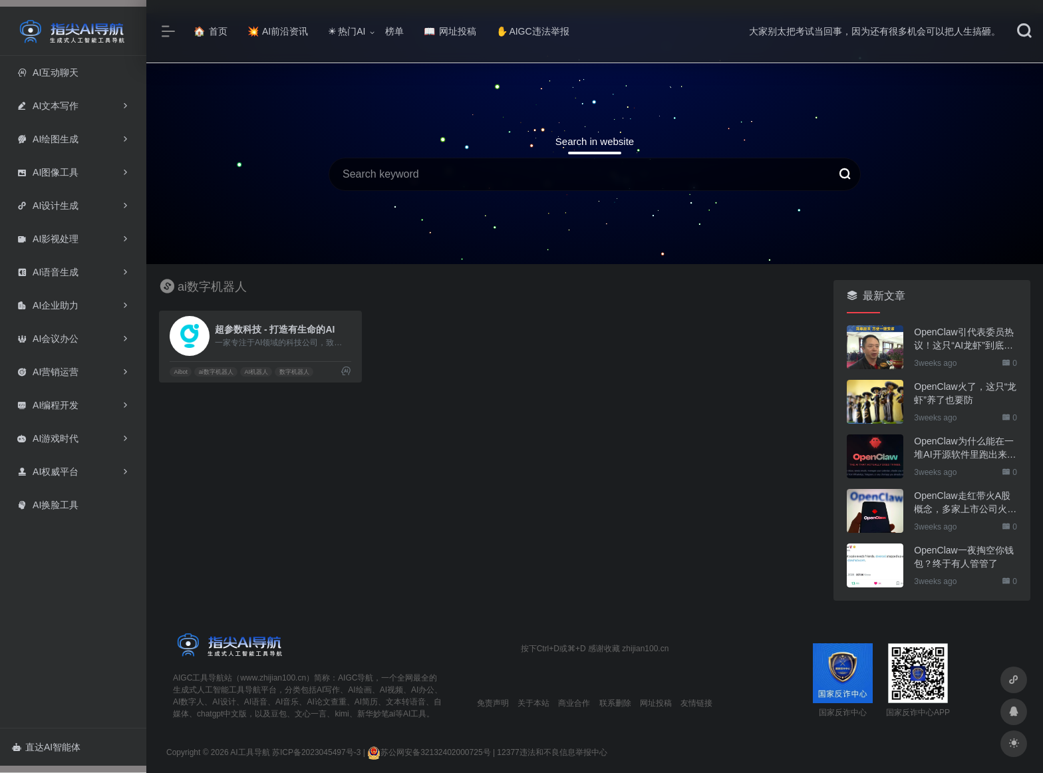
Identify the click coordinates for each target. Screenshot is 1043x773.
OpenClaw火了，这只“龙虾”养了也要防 (965, 393)
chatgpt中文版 (222, 713)
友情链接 (696, 703)
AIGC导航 (355, 678)
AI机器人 (256, 372)
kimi (342, 713)
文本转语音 (406, 701)
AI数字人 (188, 701)
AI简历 (366, 701)
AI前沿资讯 (277, 31)
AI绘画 (359, 690)
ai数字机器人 (216, 372)
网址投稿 (450, 31)
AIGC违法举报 (532, 31)
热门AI (346, 31)
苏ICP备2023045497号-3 (316, 752)
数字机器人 (294, 372)
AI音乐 (287, 701)
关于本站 (533, 703)
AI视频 (391, 690)
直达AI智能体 (46, 747)
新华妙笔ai (376, 713)
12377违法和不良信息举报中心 (552, 752)
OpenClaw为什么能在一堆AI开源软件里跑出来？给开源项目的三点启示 (965, 448)
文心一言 (311, 713)
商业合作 (574, 703)
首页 (210, 31)
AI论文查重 (326, 701)
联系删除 (615, 703)
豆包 (279, 713)
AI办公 (422, 690)
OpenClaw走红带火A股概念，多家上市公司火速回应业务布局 (965, 503)
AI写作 (328, 690)
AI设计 (223, 701)
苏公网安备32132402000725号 (428, 752)
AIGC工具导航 (198, 678)
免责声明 (493, 703)
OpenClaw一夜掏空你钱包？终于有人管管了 (963, 557)
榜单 (394, 31)
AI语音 (255, 701)
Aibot (181, 372)
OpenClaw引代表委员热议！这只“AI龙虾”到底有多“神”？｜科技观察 (963, 339)
